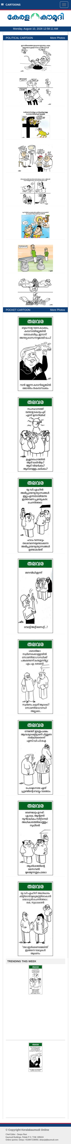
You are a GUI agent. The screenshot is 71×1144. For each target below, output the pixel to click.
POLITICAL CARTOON (19, 37)
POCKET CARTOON (18, 309)
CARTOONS (11, 4)
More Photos (57, 37)
